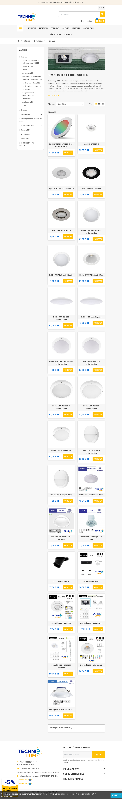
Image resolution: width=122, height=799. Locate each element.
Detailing (55, 28)
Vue (90, 104)
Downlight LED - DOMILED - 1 (91, 623)
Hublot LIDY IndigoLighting (61, 450)
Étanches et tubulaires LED (32, 80)
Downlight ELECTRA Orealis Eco (61, 710)
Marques (76, 28)
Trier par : (51, 104)
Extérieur (43, 28)
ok (98, 754)
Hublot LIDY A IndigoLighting (61, 495)
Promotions (25, 139)
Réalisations (55, 35)
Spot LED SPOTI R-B (91, 144)
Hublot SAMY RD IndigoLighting (91, 275)
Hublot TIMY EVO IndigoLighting (61, 275)
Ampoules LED (27, 73)
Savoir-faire (89, 28)
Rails (24, 105)
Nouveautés (25, 114)
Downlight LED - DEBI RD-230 (91, 665)
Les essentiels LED (28, 126)
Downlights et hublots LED (31, 76)
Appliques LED (27, 102)
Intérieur (32, 28)
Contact (68, 35)
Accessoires (25, 134)
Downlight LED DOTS (91, 581)
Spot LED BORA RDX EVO (61, 230)
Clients (65, 28)
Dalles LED (26, 89)
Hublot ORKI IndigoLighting (91, 317)
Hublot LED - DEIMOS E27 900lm (91, 495)
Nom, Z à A (62, 104)
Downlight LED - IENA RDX (61, 623)
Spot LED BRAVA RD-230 (91, 189)
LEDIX (24, 70)
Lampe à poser (27, 66)
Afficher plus (53, 95)
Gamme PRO (25, 130)
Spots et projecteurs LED (31, 83)
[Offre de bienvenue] (29, 787)
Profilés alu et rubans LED (31, 86)
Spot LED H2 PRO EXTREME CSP (61, 189)
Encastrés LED (27, 99)
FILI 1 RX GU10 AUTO (61, 581)
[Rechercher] (81, 14)
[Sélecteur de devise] (101, 8)
